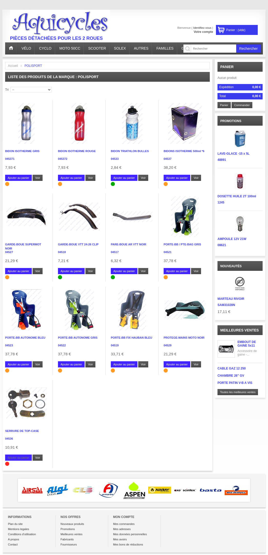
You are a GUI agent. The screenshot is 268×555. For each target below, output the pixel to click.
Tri (7, 89)
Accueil (13, 66)
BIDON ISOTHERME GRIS (22, 151)
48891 (221, 160)
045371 (10, 158)
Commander (242, 105)
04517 (115, 252)
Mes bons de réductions (128, 544)
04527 (9, 252)
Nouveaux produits (72, 523)
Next (257, 490)
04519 (115, 345)
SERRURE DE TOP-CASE (22, 430)
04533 (115, 158)
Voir (37, 177)
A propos (13, 539)
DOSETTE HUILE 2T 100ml (236, 196)
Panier (227, 67)
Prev (10, 490)
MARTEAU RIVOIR (230, 299)
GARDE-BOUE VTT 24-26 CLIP (78, 244)
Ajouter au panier (18, 177)
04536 (9, 438)
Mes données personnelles (130, 534)
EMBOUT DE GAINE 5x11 (246, 343)
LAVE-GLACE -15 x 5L (233, 153)
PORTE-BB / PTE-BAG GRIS (182, 244)
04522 (62, 345)
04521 (168, 252)
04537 (168, 158)
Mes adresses (122, 529)
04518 (62, 252)
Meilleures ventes (239, 330)
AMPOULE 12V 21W (231, 239)
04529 (168, 345)
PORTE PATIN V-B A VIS (234, 383)
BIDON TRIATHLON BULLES (130, 151)
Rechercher (248, 49)
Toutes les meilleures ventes (237, 392)
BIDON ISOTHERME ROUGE (77, 151)
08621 (221, 245)
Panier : (235, 30)
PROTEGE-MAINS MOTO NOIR (184, 337)
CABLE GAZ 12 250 (231, 368)
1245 (220, 202)
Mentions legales (18, 529)
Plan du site (15, 523)
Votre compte (203, 32)
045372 (62, 158)
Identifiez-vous (202, 27)
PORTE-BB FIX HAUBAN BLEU (131, 337)
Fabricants (67, 539)
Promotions (68, 529)
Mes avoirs (120, 539)
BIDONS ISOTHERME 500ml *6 (184, 151)
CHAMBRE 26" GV (230, 375)
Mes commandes (124, 523)
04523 (9, 345)
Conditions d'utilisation (22, 534)
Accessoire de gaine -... (247, 352)
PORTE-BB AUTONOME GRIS (77, 337)
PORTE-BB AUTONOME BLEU (25, 337)
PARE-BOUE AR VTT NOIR (128, 244)
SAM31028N (226, 305)
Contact (13, 544)
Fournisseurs (69, 544)
